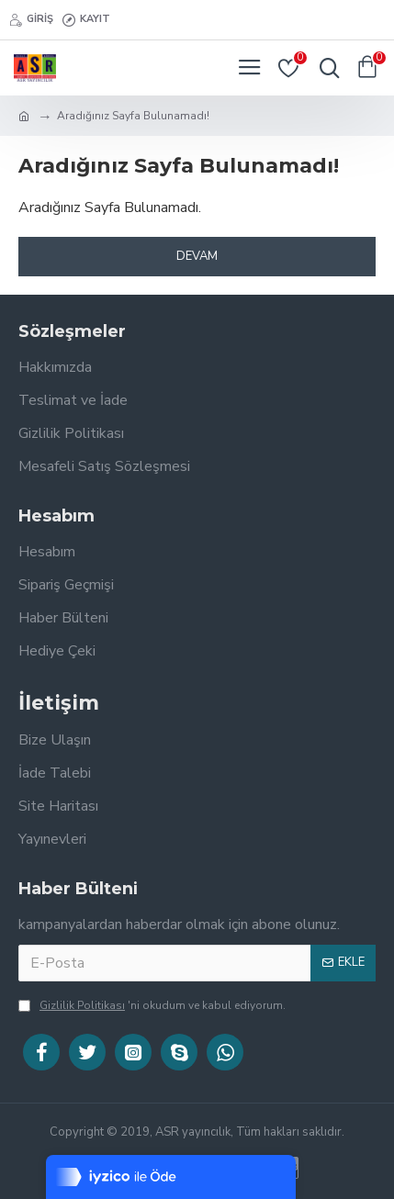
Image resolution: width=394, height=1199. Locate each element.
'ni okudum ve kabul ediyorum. (152, 1005)
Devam (197, 256)
